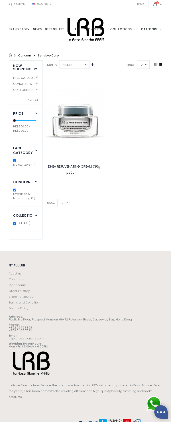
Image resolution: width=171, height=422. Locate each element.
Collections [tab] (25, 215)
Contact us (17, 279)
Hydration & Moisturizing (25, 196)
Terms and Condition (24, 302)
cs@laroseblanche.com (26, 338)
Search (17, 4)
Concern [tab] (22, 182)
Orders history (19, 291)
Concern (24, 55)
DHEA (24, 223)
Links (141, 4)
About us (15, 273)
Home (10, 55)
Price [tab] (18, 113)
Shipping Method (21, 297)
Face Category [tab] (23, 150)
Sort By (52, 65)
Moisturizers (25, 164)
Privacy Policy (18, 308)
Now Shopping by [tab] (25, 67)
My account (17, 285)
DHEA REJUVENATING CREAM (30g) (75, 166)
